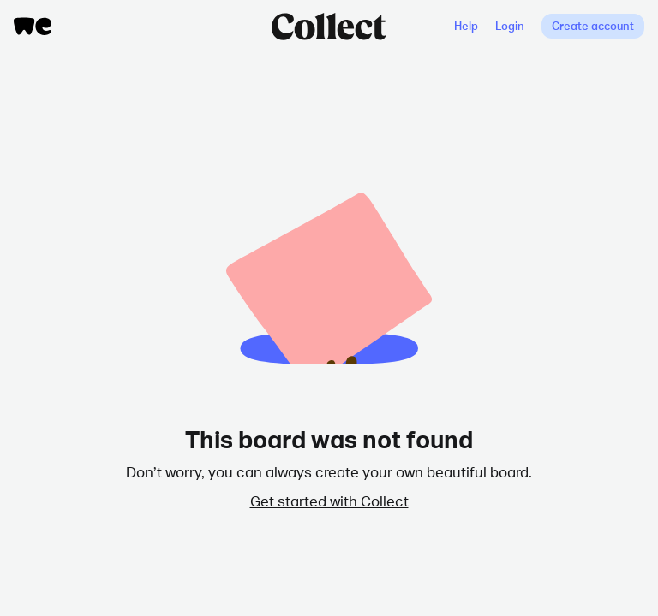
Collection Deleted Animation (329, 261)
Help (466, 26)
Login (509, 26)
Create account (593, 26)
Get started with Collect (329, 500)
